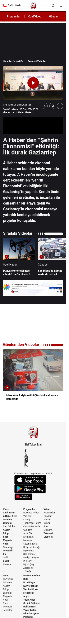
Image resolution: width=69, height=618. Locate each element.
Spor (5, 536)
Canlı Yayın (9, 512)
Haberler (7, 61)
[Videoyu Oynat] (33, 83)
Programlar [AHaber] (14, 16)
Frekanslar (28, 593)
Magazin (7, 540)
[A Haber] (33, 6)
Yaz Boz (27, 516)
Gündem (7, 519)
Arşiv (26, 596)
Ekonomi (7, 523)
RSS (25, 579)
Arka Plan (28, 533)
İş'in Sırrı (27, 561)
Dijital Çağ (28, 564)
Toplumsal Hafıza (32, 523)
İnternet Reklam (31, 575)
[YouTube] (33, 459)
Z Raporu (28, 568)
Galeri (6, 575)
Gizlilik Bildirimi (31, 603)
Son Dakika (9, 526)
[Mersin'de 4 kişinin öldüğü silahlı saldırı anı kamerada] (33, 376)
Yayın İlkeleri (30, 610)
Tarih (5, 557)
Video (6, 509)
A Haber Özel (10, 516)
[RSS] (33, 465)
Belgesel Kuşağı (31, 547)
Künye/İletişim (30, 586)
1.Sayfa (27, 571)
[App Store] (33, 479)
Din (5, 554)
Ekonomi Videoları (37, 61)
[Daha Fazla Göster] (60, 106)
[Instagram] (33, 456)
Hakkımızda (29, 606)
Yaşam (6, 530)
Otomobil (7, 550)
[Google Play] (33, 488)
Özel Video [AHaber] (34, 16)
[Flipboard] (33, 462)
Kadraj (26, 519)
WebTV (19, 61)
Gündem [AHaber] (54, 16)
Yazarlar (7, 564)
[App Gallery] (33, 496)
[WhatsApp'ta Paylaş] (52, 106)
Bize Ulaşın (29, 582)
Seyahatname (30, 543)
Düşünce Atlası (31, 512)
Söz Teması (29, 554)
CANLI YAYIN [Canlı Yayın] (12, 5)
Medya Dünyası (31, 557)
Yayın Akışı (29, 599)
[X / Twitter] (33, 453)
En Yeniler (8, 579)
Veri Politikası (30, 589)
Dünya (6, 533)
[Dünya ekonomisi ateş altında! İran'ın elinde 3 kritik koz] (19, 257)
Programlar (29, 509)
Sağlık (6, 561)
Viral (5, 543)
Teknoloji (8, 547)
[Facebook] (33, 450)
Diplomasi (28, 550)
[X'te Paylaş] (45, 106)
